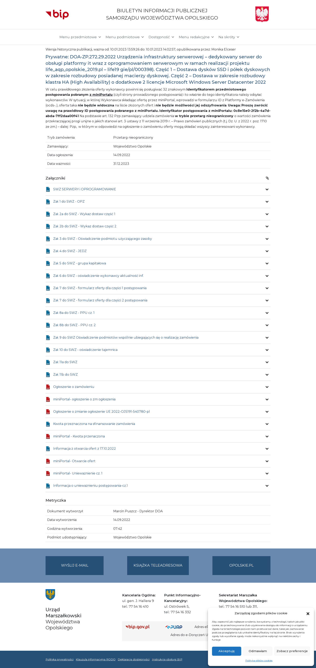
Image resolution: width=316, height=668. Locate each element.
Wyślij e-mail (82, 568)
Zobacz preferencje (292, 651)
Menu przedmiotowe (80, 37)
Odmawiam (258, 651)
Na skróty (229, 37)
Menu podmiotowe (125, 37)
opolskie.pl (241, 565)
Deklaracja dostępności (134, 659)
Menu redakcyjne (196, 37)
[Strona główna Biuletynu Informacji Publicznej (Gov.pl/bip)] (142, 626)
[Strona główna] (50, 37)
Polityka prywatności (60, 659)
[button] (308, 613)
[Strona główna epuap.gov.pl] (178, 626)
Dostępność (162, 37)
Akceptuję (226, 651)
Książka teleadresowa (158, 565)
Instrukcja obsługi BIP (167, 659)
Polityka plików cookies (258, 660)
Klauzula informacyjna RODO (95, 659)
